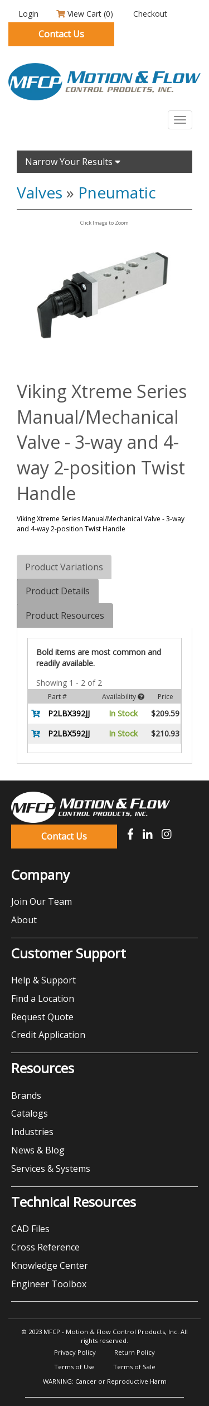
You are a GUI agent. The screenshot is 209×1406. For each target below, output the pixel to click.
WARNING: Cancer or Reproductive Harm (105, 1381)
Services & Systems (50, 1168)
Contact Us (61, 34)
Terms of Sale (134, 1367)
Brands (26, 1095)
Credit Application (48, 1035)
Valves (39, 192)
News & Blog (38, 1150)
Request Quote (42, 1017)
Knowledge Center (49, 1265)
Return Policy (134, 1352)
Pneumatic (117, 192)
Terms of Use (74, 1367)
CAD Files (30, 1229)
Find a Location (42, 998)
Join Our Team (41, 901)
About (24, 920)
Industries (32, 1132)
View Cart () (84, 13)
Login (27, 13)
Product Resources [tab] (65, 615)
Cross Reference (45, 1247)
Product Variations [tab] (64, 567)
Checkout (149, 13)
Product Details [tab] (58, 591)
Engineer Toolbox (48, 1284)
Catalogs (29, 1113)
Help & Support (43, 980)
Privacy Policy (75, 1352)
